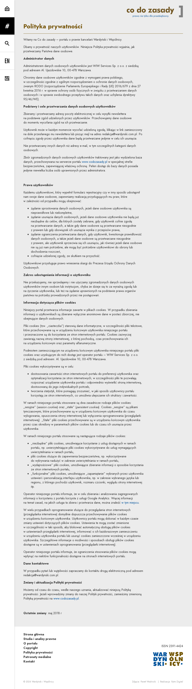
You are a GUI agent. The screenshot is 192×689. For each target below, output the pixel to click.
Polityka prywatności (37, 652)
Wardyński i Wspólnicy (43, 681)
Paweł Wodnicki (148, 681)
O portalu (30, 643)
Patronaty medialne (37, 657)
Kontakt (29, 661)
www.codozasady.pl (94, 162)
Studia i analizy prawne (39, 639)
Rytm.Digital (177, 681)
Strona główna (33, 634)
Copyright (30, 648)
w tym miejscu (130, 502)
